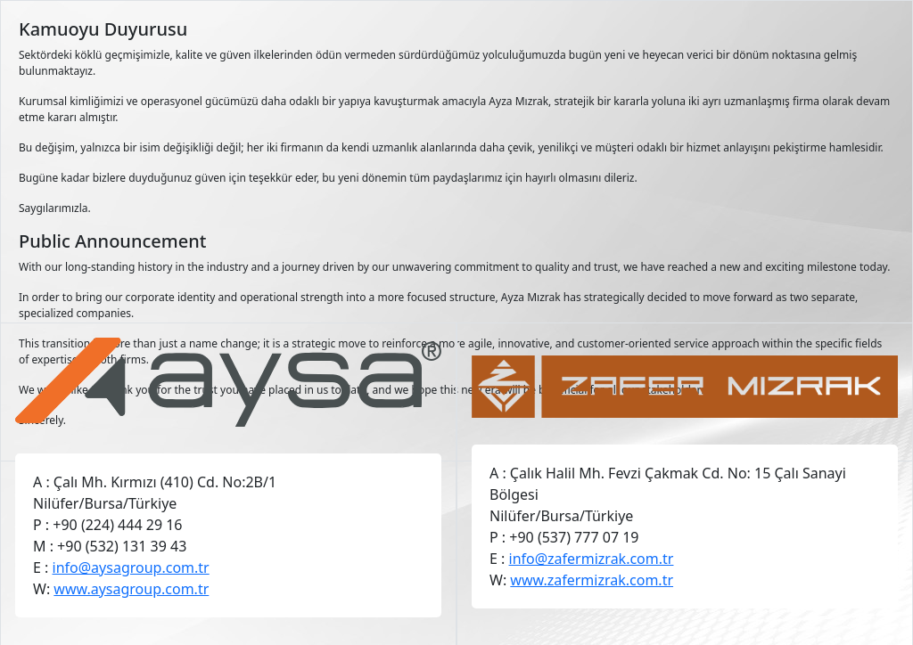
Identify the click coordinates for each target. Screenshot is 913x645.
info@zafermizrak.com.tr (591, 558)
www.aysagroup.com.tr (131, 589)
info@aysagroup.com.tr (131, 567)
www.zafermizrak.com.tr (591, 580)
